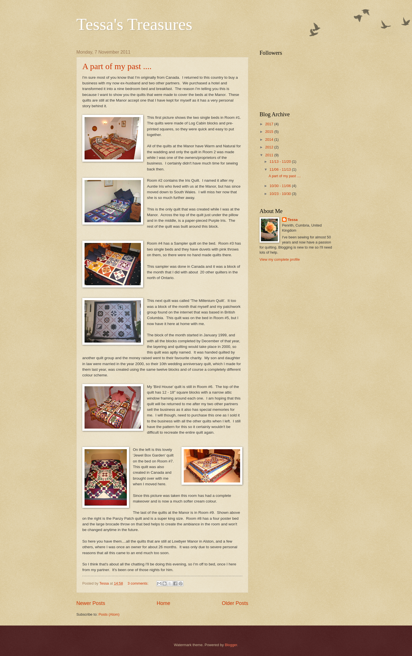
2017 (269, 124)
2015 (269, 132)
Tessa (293, 220)
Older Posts (235, 603)
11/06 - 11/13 (280, 169)
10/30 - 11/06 (280, 186)
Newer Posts (90, 603)
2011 (269, 155)
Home (163, 603)
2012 (269, 147)
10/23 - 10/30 (280, 194)
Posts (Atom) (109, 614)
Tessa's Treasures (134, 24)
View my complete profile (280, 259)
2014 (269, 139)
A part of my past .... (117, 66)
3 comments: (138, 583)
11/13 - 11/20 (280, 161)
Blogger (231, 645)
